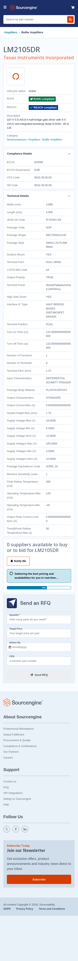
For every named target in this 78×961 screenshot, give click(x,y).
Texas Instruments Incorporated (38, 57)
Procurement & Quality (17, 740)
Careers (8, 757)
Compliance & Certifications (20, 746)
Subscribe (39, 879)
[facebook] (16, 831)
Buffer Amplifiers (32, 32)
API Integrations (13, 793)
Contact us (9, 781)
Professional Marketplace (18, 728)
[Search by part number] (70, 19)
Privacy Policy (25, 908)
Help (6, 804)
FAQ (6, 787)
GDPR (7, 908)
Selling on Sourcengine (17, 798)
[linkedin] (25, 831)
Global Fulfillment (13, 734)
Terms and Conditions (52, 908)
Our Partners (11, 751)
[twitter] (7, 831)
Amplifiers (10, 32)
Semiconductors (17, 139)
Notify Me (18, 561)
